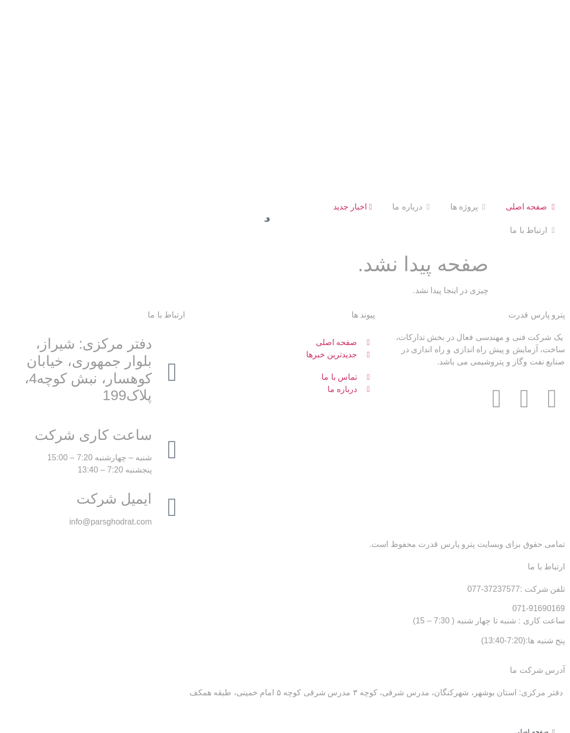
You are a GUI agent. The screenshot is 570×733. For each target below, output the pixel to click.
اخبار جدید (352, 111)
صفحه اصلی (530, 111)
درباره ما (410, 111)
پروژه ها (467, 111)
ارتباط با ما (532, 134)
